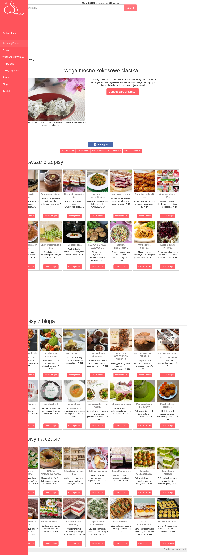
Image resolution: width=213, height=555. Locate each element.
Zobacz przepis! (41, 216)
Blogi (5, 84)
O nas (5, 50)
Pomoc (6, 77)
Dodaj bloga (9, 33)
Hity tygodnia (10, 70)
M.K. (198, 549)
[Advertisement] (115, 35)
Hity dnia (8, 64)
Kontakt (6, 91)
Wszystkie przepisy (13, 57)
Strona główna (10, 43)
